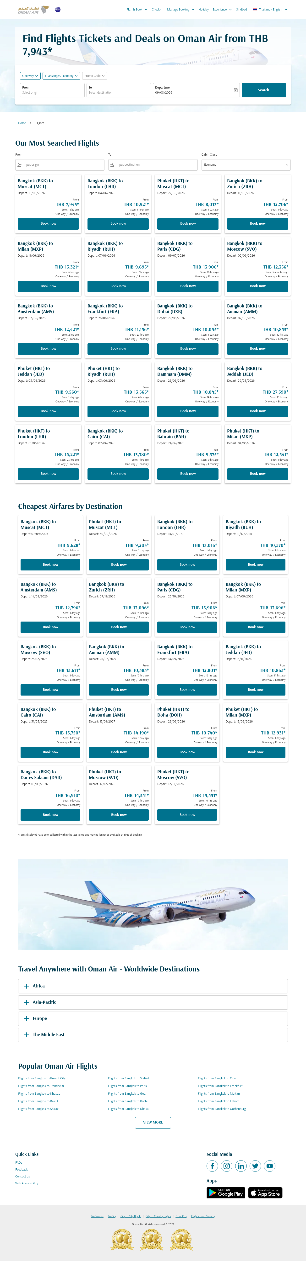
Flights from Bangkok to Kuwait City (42, 1078)
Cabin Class (209, 155)
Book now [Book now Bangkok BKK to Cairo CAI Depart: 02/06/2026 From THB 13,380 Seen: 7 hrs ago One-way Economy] (118, 474)
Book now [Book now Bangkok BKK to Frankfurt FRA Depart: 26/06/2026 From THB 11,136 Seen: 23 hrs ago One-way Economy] (118, 349)
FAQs (18, 1163)
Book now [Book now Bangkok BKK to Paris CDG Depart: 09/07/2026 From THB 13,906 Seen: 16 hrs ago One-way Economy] (188, 286)
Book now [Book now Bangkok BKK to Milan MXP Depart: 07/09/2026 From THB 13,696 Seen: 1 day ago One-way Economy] (255, 627)
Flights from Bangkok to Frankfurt (220, 1086)
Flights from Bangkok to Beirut (38, 1101)
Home (22, 123)
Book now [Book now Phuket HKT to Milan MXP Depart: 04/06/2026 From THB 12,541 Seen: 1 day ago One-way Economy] (258, 474)
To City (112, 1216)
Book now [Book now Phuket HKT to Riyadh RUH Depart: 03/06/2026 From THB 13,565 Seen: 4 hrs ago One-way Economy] (118, 411)
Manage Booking (182, 9)
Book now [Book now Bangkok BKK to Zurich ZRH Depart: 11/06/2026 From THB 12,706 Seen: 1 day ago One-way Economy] (258, 224)
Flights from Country (203, 1216)
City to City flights (130, 1216)
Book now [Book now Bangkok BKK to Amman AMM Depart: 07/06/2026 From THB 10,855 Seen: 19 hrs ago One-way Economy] (258, 349)
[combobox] (52, 92)
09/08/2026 (163, 93)
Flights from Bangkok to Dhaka (128, 1109)
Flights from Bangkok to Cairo (217, 1078)
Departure (162, 88)
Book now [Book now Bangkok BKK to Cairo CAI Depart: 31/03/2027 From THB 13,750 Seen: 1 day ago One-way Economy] (50, 752)
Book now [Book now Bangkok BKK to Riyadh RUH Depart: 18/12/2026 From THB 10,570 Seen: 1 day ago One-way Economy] (255, 565)
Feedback (21, 1169)
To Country (97, 1216)
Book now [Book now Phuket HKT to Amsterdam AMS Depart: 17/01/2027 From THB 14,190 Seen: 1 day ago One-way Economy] (119, 752)
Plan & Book (138, 9)
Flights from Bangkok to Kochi (128, 1101)
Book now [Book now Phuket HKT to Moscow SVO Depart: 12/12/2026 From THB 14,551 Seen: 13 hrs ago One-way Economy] (119, 815)
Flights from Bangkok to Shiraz (38, 1109)
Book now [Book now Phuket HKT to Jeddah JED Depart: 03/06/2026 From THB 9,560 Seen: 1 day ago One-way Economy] (48, 411)
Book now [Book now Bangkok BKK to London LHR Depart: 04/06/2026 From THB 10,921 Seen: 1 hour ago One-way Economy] (118, 224)
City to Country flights (158, 1216)
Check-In (157, 9)
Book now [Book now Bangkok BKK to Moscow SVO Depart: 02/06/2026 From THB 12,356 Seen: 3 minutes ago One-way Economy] (258, 286)
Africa (33, 986)
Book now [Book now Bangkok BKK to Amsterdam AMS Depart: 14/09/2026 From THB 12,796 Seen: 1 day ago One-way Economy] (50, 627)
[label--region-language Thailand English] (270, 9)
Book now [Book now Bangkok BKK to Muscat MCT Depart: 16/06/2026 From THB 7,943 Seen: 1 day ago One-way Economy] (48, 224)
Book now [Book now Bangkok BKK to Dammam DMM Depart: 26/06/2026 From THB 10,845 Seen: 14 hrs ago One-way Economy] (188, 411)
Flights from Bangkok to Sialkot (128, 1078)
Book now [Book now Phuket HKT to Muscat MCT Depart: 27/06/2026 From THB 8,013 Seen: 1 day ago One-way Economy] (188, 224)
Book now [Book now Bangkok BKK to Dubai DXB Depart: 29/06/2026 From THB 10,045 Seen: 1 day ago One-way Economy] (188, 349)
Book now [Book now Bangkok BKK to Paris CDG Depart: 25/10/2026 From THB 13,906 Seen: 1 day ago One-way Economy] (187, 627)
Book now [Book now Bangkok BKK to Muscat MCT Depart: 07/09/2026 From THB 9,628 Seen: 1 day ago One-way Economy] (50, 565)
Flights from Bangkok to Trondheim (41, 1086)
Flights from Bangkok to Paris (127, 1086)
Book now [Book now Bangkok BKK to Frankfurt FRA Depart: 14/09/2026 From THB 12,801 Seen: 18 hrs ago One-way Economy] (187, 690)
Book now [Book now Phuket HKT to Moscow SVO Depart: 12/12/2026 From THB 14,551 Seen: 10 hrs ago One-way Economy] (187, 815)
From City (181, 1216)
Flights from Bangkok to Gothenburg (222, 1109)
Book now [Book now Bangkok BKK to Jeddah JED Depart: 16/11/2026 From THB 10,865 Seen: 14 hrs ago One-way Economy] (255, 690)
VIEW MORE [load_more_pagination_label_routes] (153, 1122)
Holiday (204, 9)
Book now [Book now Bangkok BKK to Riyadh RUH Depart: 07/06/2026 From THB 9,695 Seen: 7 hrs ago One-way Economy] (118, 286)
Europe (34, 1019)
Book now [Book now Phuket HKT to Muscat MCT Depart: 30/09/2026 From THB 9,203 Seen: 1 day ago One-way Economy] (119, 565)
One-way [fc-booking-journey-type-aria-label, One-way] (28, 76)
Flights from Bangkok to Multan (219, 1094)
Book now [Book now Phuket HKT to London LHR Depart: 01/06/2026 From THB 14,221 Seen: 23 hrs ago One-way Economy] (48, 474)
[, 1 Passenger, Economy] (59, 76)
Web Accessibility (26, 1183)
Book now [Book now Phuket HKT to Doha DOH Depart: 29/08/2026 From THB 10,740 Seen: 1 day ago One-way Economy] (187, 752)
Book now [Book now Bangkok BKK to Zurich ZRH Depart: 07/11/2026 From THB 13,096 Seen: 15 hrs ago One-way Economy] (119, 627)
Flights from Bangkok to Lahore (218, 1101)
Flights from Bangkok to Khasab (39, 1094)
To (90, 88)
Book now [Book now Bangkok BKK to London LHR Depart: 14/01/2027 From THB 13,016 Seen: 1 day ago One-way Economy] (187, 565)
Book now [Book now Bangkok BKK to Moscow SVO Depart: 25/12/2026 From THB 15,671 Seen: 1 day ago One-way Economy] (50, 690)
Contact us (22, 1176)
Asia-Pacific (39, 1002)
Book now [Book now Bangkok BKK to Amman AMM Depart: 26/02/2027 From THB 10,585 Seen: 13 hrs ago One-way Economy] (119, 690)
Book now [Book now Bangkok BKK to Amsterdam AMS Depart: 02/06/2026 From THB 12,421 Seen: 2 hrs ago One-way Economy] (48, 349)
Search (263, 90)
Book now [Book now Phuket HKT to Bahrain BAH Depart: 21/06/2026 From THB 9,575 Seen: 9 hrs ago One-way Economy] (188, 474)
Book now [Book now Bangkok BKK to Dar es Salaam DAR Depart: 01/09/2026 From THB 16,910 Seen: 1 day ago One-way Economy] (50, 815)
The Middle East (43, 1035)
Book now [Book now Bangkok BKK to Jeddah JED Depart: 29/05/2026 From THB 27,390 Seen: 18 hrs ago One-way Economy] (258, 411)
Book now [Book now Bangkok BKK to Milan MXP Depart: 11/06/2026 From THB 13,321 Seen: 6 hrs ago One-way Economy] (48, 286)
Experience (223, 9)
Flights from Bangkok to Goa (127, 1094)
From (25, 88)
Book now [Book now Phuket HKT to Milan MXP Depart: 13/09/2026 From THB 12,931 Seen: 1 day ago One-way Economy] (255, 752)
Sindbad (241, 9)
